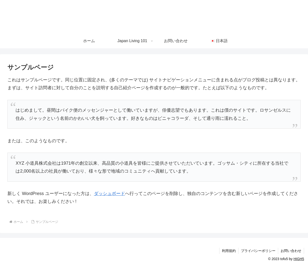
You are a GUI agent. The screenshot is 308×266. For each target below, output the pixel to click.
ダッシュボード (109, 193)
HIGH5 (298, 259)
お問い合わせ (291, 251)
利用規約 (229, 251)
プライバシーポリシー (258, 251)
